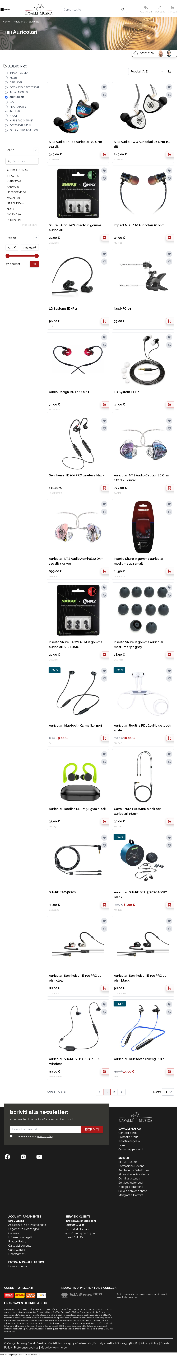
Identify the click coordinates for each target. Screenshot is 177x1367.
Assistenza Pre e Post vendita (27, 1225)
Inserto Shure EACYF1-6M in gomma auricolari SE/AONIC (75, 644)
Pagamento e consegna (23, 1229)
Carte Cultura (16, 1249)
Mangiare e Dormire (130, 1195)
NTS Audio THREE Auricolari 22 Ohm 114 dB (75, 144)
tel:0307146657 (75, 1225)
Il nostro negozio (129, 1141)
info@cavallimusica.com (81, 1220)
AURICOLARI (35, 21)
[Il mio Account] (160, 9)
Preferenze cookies (26, 1347)
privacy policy (45, 1136)
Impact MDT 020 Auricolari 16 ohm (139, 225)
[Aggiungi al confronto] (104, 95)
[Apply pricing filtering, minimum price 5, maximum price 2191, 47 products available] (34, 264)
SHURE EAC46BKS (62, 892)
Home (6, 21)
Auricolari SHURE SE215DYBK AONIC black (140, 894)
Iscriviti (92, 1129)
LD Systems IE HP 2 (63, 308)
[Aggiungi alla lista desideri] (104, 87)
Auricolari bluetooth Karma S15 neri (75, 725)
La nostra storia (128, 1137)
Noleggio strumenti (130, 1186)
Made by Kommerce (53, 1347)
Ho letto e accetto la (33, 1136)
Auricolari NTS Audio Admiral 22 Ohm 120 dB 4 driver (76, 561)
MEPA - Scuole (127, 1162)
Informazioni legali (20, 1237)
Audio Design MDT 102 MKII (69, 392)
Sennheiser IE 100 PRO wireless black (76, 475)
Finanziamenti (17, 1254)
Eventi (122, 1145)
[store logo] (39, 9)
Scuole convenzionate (132, 1191)
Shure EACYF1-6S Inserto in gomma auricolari (75, 227)
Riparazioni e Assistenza (133, 1174)
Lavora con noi (17, 1266)
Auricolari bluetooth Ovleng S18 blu (140, 1059)
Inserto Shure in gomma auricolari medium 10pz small (139, 561)
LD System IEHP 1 (126, 392)
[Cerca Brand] (22, 161)
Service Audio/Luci (130, 1182)
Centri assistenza (129, 1178)
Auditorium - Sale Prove (133, 1170)
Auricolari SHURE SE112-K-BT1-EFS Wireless (74, 1061)
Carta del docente (19, 1245)
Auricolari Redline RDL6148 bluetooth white (142, 728)
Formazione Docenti (131, 1166)
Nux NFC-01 (122, 308)
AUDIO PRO (19, 21)
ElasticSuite (34, 1354)
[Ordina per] (146, 71)
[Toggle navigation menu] (2, 9)
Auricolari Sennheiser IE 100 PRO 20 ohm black (140, 978)
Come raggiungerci (130, 1149)
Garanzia (14, 1233)
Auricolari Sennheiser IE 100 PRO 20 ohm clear (75, 978)
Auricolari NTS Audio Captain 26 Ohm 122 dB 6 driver (141, 477)
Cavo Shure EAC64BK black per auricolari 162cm (137, 811)
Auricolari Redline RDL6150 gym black (77, 809)
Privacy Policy (17, 1241)
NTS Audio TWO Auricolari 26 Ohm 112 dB (142, 144)
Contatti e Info (127, 1132)
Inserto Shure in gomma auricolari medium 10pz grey (139, 644)
